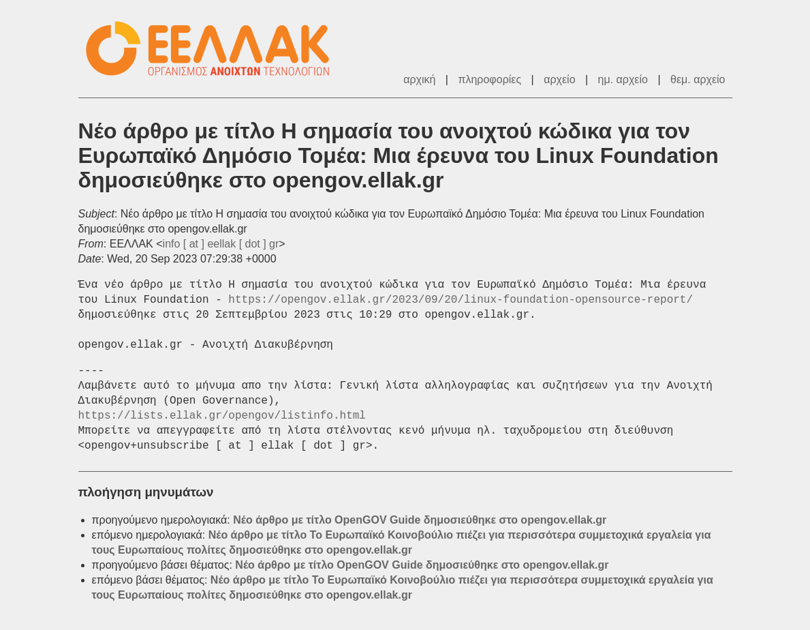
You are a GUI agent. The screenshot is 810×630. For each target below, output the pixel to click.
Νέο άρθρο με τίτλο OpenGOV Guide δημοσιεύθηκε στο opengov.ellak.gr (419, 520)
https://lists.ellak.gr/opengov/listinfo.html (222, 416)
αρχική (419, 79)
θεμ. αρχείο (697, 79)
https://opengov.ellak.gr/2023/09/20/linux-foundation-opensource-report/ (460, 300)
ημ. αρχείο (623, 79)
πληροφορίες (489, 79)
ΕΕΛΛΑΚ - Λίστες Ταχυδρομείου (214, 49)
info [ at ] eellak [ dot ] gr (221, 244)
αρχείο (559, 79)
